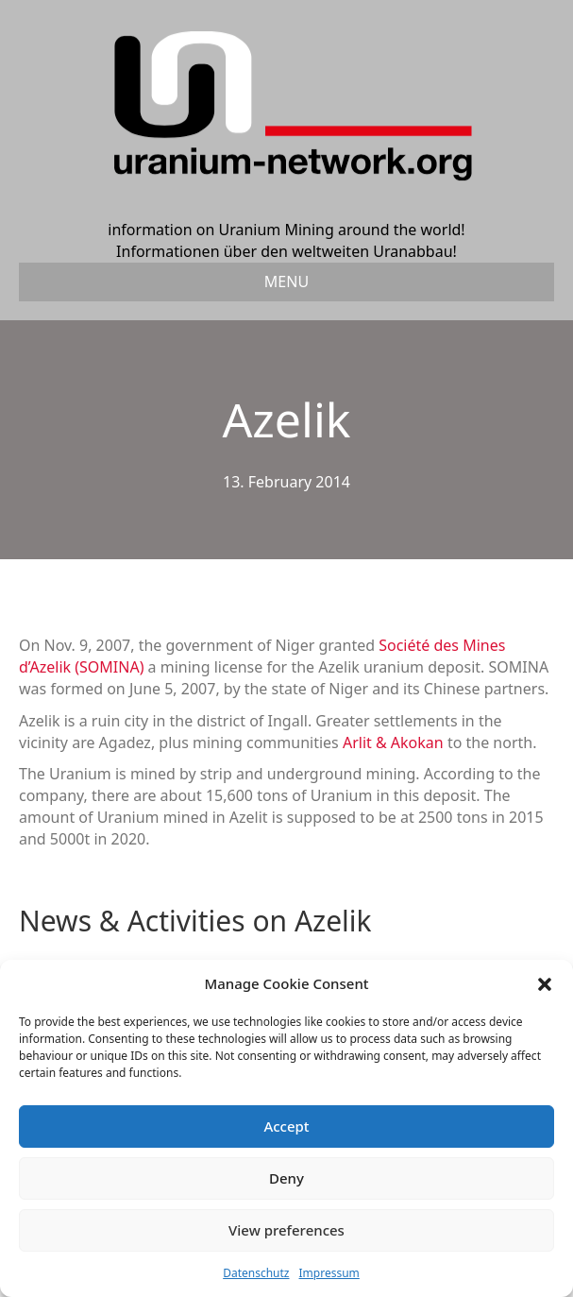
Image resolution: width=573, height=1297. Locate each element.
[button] (544, 984)
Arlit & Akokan (393, 742)
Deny (286, 1178)
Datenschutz (256, 1273)
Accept (286, 1126)
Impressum (329, 1273)
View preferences (286, 1229)
